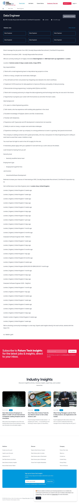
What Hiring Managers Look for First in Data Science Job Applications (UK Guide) (64, 414)
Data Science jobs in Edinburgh (38, 459)
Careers (36, 410)
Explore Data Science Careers (38, 450)
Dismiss (38, 498)
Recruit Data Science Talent (8, 465)
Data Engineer (20, 8)
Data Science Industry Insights (9, 462)
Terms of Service (64, 465)
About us (62, 453)
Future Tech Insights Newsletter (38, 462)
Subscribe (50, 481)
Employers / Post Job (52, 3)
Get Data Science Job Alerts (9, 459)
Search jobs (22, 3)
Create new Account (7, 450)
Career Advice (40, 3)
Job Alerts (30, 3)
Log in (75, 3)
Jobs (11, 410)
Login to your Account (7, 453)
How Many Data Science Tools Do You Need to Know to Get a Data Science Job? (38, 414)
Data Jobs (10, 8)
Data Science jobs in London (38, 453)
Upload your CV (6, 456)
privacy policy (65, 355)
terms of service (42, 484)
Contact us (62, 456)
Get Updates (72, 351)
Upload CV (67, 3)
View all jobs (72, 27)
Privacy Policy (63, 462)
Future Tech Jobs (64, 450)
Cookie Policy (63, 459)
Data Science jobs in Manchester (39, 456)
